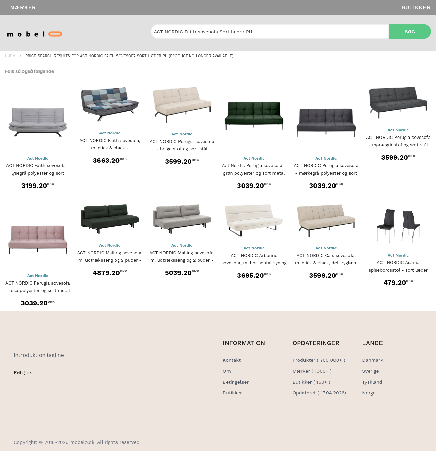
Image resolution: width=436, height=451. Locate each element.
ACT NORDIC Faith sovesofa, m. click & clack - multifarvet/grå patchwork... (109, 148)
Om (227, 371)
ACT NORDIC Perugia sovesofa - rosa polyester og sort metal (37, 286)
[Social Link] (19, 386)
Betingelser (236, 382)
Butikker (416, 7)
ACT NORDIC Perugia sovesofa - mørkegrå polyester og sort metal (326, 173)
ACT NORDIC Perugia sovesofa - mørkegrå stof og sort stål (398, 141)
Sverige (370, 371)
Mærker (23, 7)
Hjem (10, 56)
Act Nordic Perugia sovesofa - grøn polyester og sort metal (254, 169)
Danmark (372, 360)
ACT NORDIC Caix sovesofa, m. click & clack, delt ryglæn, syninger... (326, 263)
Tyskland (372, 382)
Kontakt (232, 360)
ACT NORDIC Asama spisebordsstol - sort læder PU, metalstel (398, 270)
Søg (410, 31)
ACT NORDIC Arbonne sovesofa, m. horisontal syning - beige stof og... (253, 263)
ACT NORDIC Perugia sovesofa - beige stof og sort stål (182, 145)
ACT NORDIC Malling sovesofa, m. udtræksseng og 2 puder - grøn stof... (110, 260)
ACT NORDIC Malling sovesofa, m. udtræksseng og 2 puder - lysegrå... (182, 260)
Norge (368, 393)
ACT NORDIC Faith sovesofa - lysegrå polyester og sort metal (37, 173)
